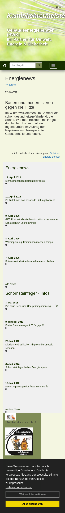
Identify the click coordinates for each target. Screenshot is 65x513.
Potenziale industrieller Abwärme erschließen (29, 261)
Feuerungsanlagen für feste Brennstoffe (26, 386)
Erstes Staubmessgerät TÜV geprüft (24, 325)
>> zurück (10, 84)
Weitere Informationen (32, 494)
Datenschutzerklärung (19, 487)
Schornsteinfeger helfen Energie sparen (26, 367)
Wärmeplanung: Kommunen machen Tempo (29, 242)
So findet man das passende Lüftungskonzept (30, 200)
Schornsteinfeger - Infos (27, 293)
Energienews (17, 167)
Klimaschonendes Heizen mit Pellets (25, 180)
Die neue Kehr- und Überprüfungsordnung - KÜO (31, 306)
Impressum (16, 483)
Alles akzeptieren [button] (32, 504)
